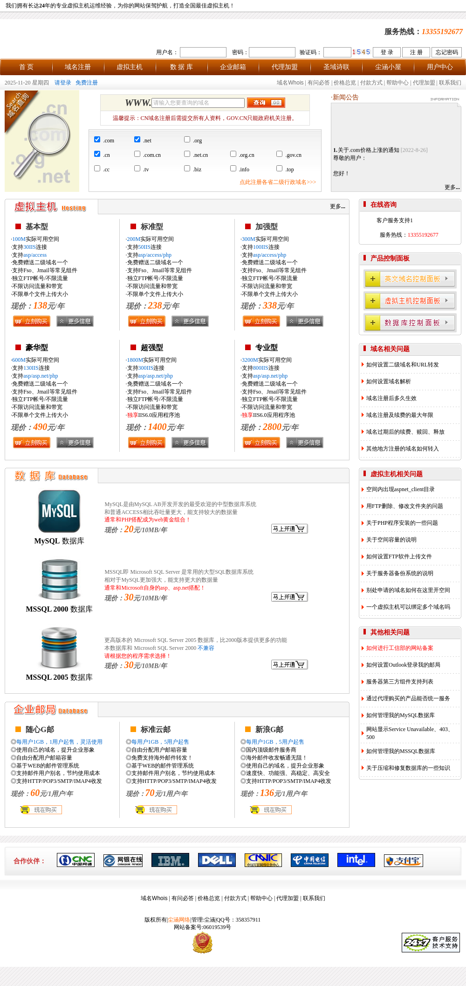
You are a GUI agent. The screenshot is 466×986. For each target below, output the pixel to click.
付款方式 (371, 82)
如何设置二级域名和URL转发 (402, 364)
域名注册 (78, 66)
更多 (452, 187)
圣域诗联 (336, 66)
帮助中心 (397, 82)
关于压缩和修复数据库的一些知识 (408, 768)
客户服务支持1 (395, 220)
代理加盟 (285, 66)
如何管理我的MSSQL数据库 (400, 751)
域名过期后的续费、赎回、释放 (405, 432)
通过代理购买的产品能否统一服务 (408, 698)
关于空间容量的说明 (391, 539)
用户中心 (440, 66)
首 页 (26, 66)
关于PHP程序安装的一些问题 (402, 523)
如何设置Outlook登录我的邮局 (403, 665)
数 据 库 (181, 66)
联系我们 (450, 82)
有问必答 (319, 82)
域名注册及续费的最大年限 (399, 415)
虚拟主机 (129, 66)
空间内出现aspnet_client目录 (400, 489)
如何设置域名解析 (388, 381)
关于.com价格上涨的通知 (368, 152)
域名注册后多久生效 (391, 398)
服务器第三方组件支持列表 (399, 681)
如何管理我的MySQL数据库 (400, 715)
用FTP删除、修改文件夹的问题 (404, 506)
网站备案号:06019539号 (202, 927)
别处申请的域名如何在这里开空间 (408, 590)
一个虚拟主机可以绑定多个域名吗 (408, 607)
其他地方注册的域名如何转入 (402, 448)
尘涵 (209, 919)
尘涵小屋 (388, 66)
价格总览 (345, 82)
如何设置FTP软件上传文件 (399, 556)
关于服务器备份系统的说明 (399, 573)
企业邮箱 (233, 66)
